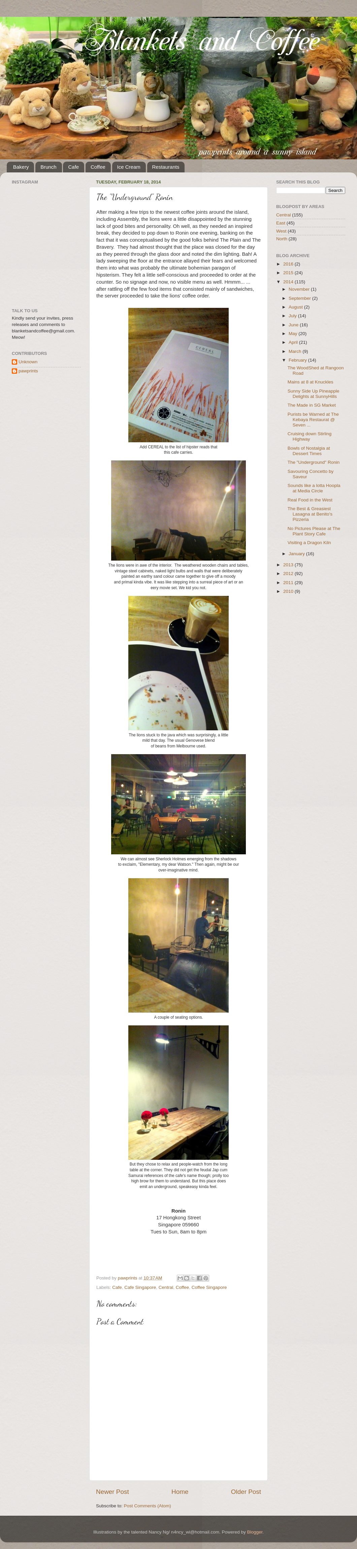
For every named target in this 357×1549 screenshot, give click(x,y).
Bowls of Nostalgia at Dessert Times (309, 451)
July (293, 315)
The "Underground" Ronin (313, 462)
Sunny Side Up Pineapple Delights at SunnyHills (313, 394)
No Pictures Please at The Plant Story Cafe (314, 531)
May (293, 333)
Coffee (98, 167)
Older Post (246, 1491)
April (294, 342)
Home (179, 1491)
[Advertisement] (310, 639)
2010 (289, 591)
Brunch (48, 167)
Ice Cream (128, 167)
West (281, 231)
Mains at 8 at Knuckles (310, 381)
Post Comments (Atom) (147, 1505)
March (295, 351)
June (294, 324)
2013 (289, 564)
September (300, 298)
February (298, 360)
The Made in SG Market (312, 405)
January (297, 553)
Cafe (73, 167)
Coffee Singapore (209, 1287)
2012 (289, 573)
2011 (289, 582)
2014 (289, 281)
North (281, 238)
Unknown (28, 361)
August (296, 307)
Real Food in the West (310, 499)
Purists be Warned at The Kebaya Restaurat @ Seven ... (313, 419)
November (300, 289)
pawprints (28, 370)
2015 (289, 272)
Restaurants (166, 167)
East (280, 223)
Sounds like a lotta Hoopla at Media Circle (314, 488)
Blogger (254, 1532)
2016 (289, 264)
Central (166, 1287)
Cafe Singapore (140, 1287)
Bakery (21, 167)
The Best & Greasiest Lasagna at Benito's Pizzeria (310, 514)
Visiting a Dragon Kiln (309, 542)
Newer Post (112, 1491)
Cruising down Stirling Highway (310, 436)
